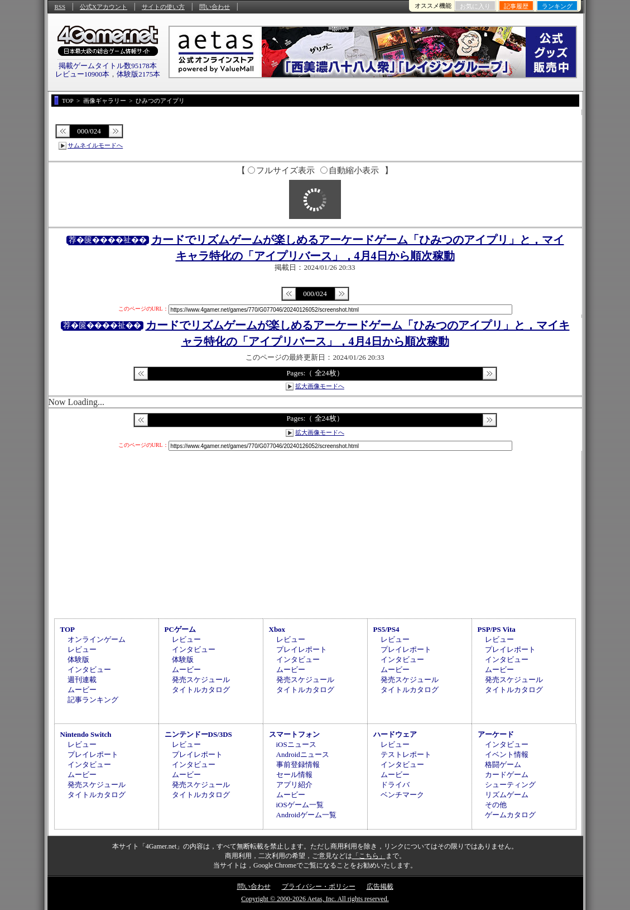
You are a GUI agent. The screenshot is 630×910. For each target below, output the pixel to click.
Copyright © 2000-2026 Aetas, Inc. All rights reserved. (314, 899)
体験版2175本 (138, 74)
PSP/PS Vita (497, 629)
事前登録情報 (298, 764)
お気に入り (475, 6)
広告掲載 (380, 886)
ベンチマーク (402, 794)
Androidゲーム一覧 (306, 815)
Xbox (277, 629)
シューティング (510, 784)
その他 (496, 805)
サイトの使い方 (163, 6)
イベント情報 (506, 754)
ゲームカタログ (510, 815)
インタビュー (89, 669)
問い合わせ (214, 6)
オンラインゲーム (97, 639)
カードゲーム (506, 774)
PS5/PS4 (386, 629)
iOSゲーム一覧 (300, 805)
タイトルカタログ (201, 689)
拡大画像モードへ (319, 386)
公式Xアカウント (103, 6)
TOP (67, 629)
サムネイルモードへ (95, 145)
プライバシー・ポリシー (318, 886)
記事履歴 (516, 6)
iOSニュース (296, 744)
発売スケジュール (201, 679)
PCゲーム (180, 629)
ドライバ (395, 784)
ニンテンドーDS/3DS (198, 734)
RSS (60, 6)
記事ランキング (93, 699)
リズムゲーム (506, 794)
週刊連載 (82, 679)
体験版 (78, 659)
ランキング (557, 6)
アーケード (496, 734)
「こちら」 (369, 856)
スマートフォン (294, 734)
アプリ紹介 (294, 784)
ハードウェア (395, 734)
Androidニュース (302, 754)
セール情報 (294, 774)
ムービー (82, 689)
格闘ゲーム (503, 764)
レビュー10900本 (82, 74)
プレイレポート (301, 649)
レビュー (82, 649)
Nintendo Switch (86, 734)
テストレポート (406, 754)
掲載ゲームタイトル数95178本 (108, 65)
